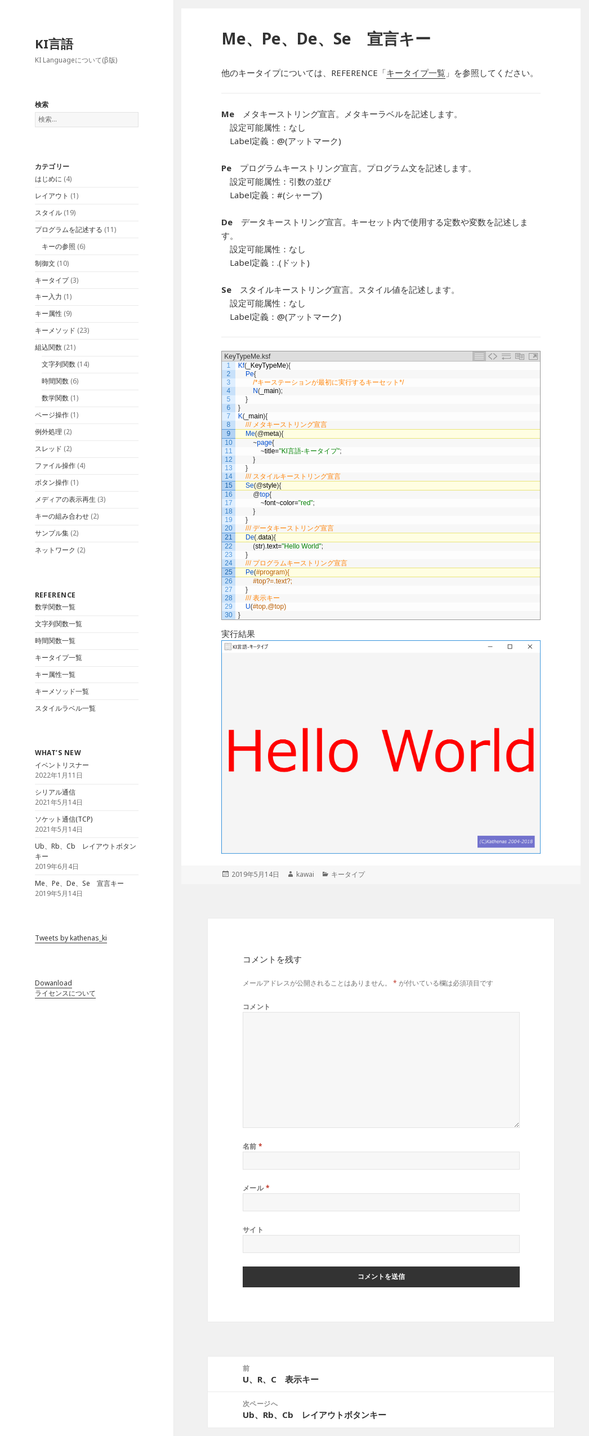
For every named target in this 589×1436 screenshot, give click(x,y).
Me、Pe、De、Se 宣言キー (79, 883)
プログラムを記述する (68, 229)
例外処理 (48, 431)
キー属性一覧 (55, 674)
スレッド (48, 448)
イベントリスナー (62, 765)
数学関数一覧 (55, 607)
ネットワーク (55, 550)
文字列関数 (58, 364)
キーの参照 (58, 246)
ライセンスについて (65, 993)
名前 (253, 1146)
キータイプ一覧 (58, 657)
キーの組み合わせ (62, 516)
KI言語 (54, 43)
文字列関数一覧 (58, 623)
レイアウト (52, 195)
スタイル (48, 212)
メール (256, 1188)
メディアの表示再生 (65, 499)
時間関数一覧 (55, 640)
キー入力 (48, 296)
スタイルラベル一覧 (65, 708)
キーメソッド (55, 330)
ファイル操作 (55, 465)
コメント (257, 1006)
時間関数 (55, 381)
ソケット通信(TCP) (63, 819)
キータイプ (52, 280)
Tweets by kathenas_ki (71, 938)
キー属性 (48, 313)
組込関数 (48, 347)
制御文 (45, 263)
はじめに (48, 179)
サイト (253, 1229)
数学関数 (55, 398)
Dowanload (53, 983)
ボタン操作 (52, 482)
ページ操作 (52, 415)
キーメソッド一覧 (62, 691)
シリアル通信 (55, 792)
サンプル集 (52, 533)
